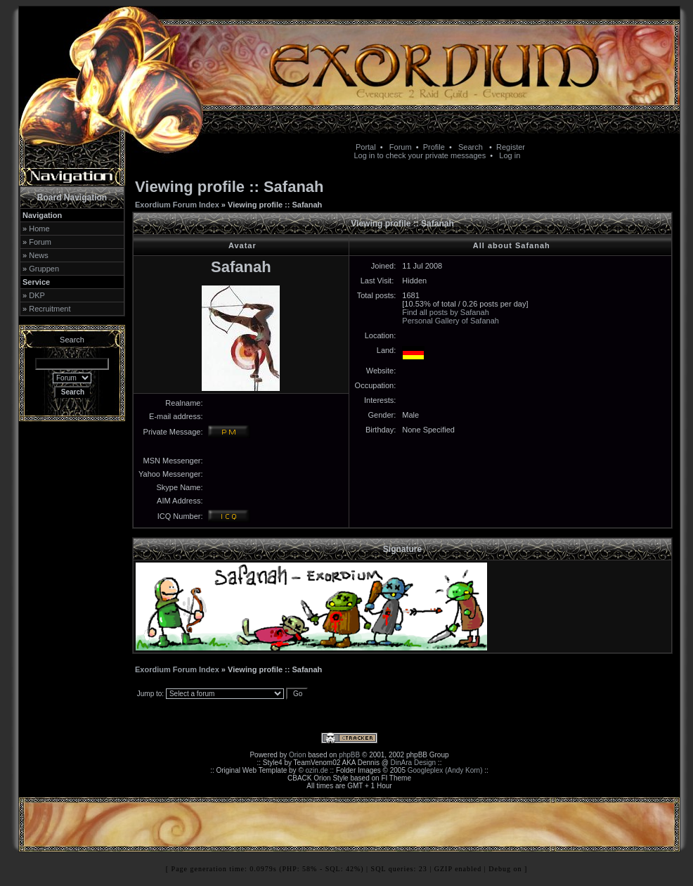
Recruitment (49, 308)
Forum (400, 147)
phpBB (349, 755)
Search (470, 147)
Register (510, 147)
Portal (366, 147)
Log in (509, 155)
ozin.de (317, 770)
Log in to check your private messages (420, 155)
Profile (434, 147)
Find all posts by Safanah (445, 312)
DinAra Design (413, 762)
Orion (297, 755)
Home (39, 228)
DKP (37, 295)
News (38, 255)
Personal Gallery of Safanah (450, 320)
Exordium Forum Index (177, 204)
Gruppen (44, 268)
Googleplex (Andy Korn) (445, 770)
